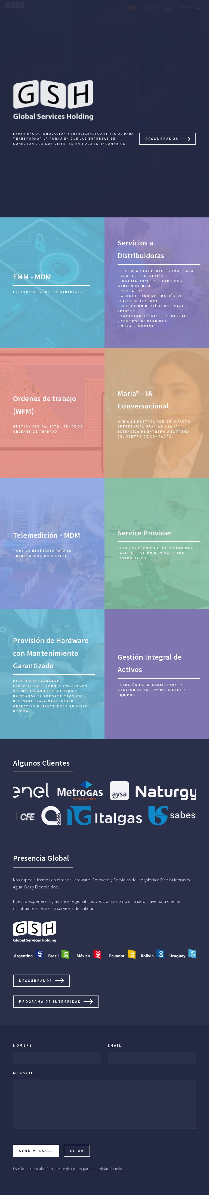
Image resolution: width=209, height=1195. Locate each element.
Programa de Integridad (50, 1001)
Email (114, 1045)
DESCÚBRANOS (162, 138)
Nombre (22, 1045)
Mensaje (23, 1073)
